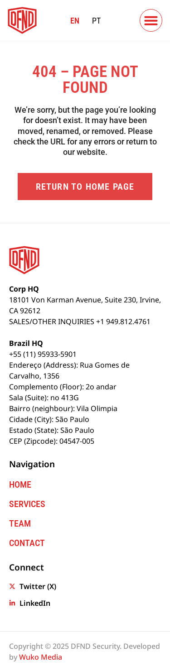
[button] (151, 20)
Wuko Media (40, 657)
